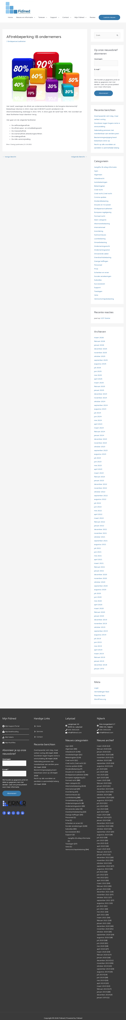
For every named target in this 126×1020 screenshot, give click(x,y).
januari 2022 (99, 526)
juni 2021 (98, 552)
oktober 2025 (99, 356)
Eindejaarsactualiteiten (17, 41)
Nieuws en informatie (24, 17)
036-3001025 (73, 730)
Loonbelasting (99, 239)
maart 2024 (99, 428)
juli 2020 (97, 593)
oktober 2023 (99, 447)
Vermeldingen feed (101, 692)
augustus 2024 (100, 409)
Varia (96, 295)
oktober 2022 (99, 492)
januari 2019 (99, 661)
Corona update (100, 197)
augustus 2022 (100, 499)
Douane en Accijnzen (102, 205)
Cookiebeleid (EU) (32, 1014)
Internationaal (99, 227)
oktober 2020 (99, 582)
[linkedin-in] (23, 813)
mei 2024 (98, 420)
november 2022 (100, 488)
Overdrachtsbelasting (102, 257)
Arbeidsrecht (99, 178)
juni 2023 (98, 462)
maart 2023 (99, 473)
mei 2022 (98, 511)
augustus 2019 (100, 635)
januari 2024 (99, 435)
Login (96, 688)
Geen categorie (100, 220)
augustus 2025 (100, 364)
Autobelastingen (100, 182)
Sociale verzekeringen (102, 276)
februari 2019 (99, 657)
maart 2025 (99, 383)
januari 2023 (99, 481)
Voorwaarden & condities (112, 1014)
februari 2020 (99, 612)
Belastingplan (99, 186)
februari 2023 (99, 477)
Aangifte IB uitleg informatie (105, 167)
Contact (65, 17)
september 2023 (101, 450)
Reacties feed (99, 696)
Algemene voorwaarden (61, 1014)
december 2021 (100, 529)
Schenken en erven (101, 272)
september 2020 (101, 586)
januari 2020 (99, 616)
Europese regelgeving (102, 212)
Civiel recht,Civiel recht (103, 194)
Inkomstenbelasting (102, 224)
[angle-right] (38, 726)
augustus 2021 (100, 544)
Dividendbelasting (101, 201)
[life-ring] (11, 726)
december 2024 (100, 394)
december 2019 (100, 620)
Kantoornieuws (100, 235)
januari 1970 (99, 669)
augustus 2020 (100, 590)
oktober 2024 (99, 401)
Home (10, 17)
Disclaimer (45, 1014)
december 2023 (100, 439)
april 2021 (98, 559)
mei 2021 (98, 556)
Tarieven (41, 17)
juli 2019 (97, 639)
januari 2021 (99, 571)
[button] (109, 17)
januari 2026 (99, 345)
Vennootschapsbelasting (104, 299)
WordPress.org (100, 699)
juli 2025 (97, 368)
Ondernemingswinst (102, 250)
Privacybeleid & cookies (13, 1014)
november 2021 (100, 533)
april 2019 (98, 650)
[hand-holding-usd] (8, 737)
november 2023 (100, 443)
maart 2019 (99, 654)
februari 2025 (99, 386)
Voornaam (98, 59)
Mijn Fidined (79, 17)
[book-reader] (11, 732)
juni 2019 (98, 642)
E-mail (97, 69)
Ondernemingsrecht (102, 246)
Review (92, 17)
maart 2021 (99, 563)
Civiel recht (98, 190)
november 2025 (100, 353)
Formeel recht (99, 216)
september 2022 (101, 496)
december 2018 (100, 665)
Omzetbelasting (100, 242)
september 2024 (101, 405)
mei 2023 (98, 465)
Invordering (98, 231)
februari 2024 (99, 432)
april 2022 (98, 514)
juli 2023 (97, 458)
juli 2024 (97, 413)
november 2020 (100, 578)
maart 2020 (99, 608)
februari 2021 (99, 567)
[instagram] (18, 813)
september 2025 (101, 360)
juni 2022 (98, 507)
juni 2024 (98, 417)
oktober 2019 (99, 627)
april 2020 (98, 605)
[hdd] (9, 743)
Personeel (98, 265)
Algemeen (98, 175)
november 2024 (100, 398)
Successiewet (99, 284)
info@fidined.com (75, 733)
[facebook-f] (4, 813)
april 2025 (98, 379)
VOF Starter (105, 318)
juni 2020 (98, 597)
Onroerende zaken (101, 254)
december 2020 (100, 575)
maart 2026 (99, 338)
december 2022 (100, 484)
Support (53, 17)
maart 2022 (99, 518)
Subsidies (98, 280)
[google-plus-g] (14, 813)
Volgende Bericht (79, 157)
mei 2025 (98, 375)
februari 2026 (99, 341)
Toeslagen (98, 291)
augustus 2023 (100, 454)
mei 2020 (98, 601)
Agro (96, 171)
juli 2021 (97, 548)
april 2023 (98, 469)
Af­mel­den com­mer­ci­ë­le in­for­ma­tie (86, 1014)
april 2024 (98, 424)
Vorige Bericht (9, 157)
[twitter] (9, 813)
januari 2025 (99, 390)
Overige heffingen (101, 261)
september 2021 (101, 541)
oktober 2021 (99, 537)
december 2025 (100, 349)
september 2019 (101, 631)
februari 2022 (99, 522)
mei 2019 (98, 646)
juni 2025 (98, 371)
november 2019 (100, 624)
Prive (96, 269)
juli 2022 (97, 503)
